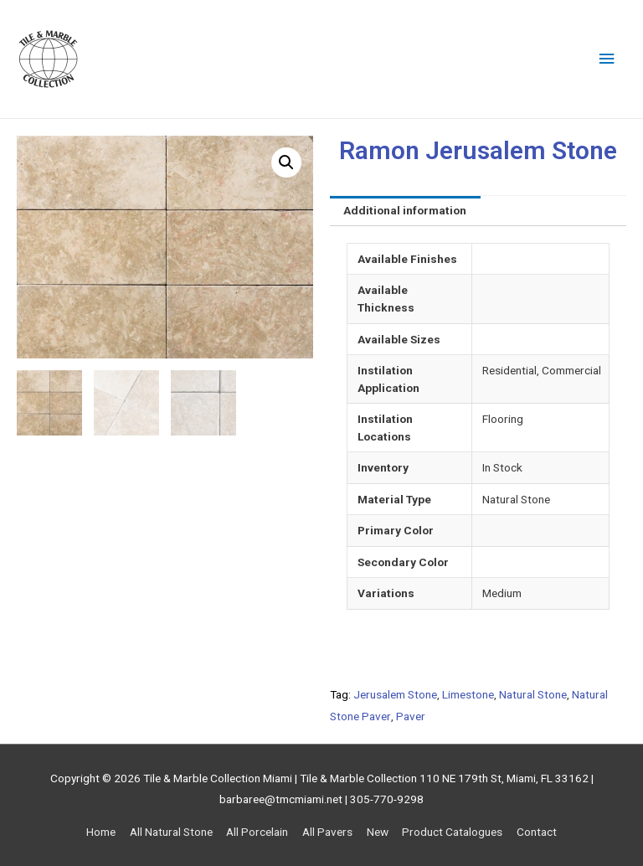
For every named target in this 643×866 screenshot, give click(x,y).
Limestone (468, 694)
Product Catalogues (452, 831)
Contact (537, 831)
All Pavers (327, 831)
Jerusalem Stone (395, 694)
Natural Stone (533, 694)
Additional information (404, 210)
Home (101, 831)
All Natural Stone (171, 831)
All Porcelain (257, 831)
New (377, 831)
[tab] (405, 211)
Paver (410, 716)
